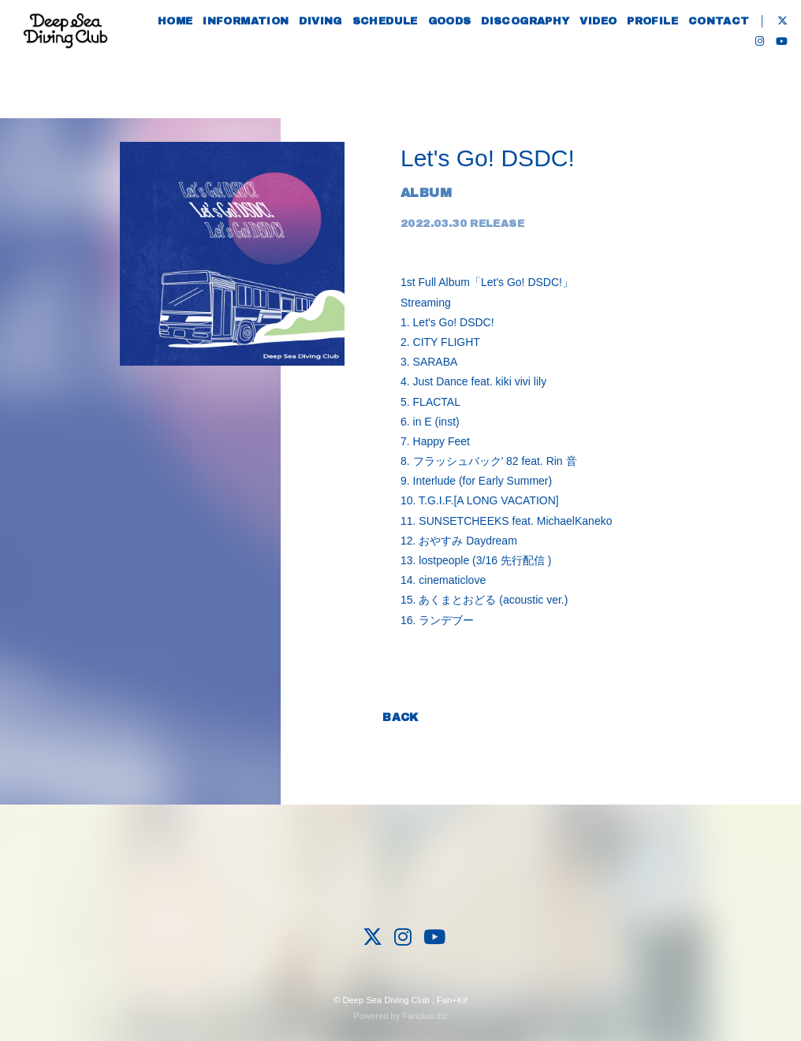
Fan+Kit (452, 1000)
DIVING (340, 61)
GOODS (470, 61)
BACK (400, 717)
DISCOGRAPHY (545, 61)
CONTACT (739, 61)
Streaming (425, 302)
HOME (196, 61)
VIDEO (619, 61)
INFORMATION (266, 61)
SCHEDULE (405, 61)
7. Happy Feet (435, 441)
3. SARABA (428, 361)
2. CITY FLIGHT (440, 342)
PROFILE (673, 61)
